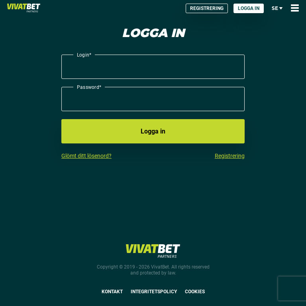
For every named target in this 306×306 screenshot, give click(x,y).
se (277, 8)
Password (89, 87)
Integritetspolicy (154, 291)
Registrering (207, 8)
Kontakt (112, 291)
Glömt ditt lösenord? (86, 156)
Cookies (195, 291)
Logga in (248, 8)
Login (84, 54)
